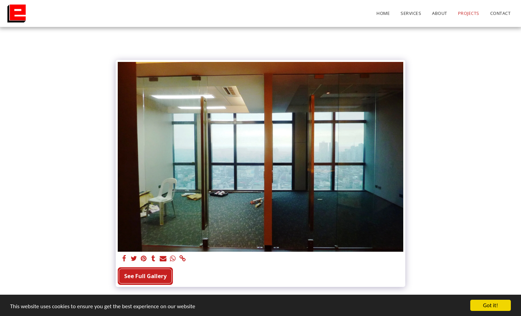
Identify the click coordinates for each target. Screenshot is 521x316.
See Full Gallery (145, 276)
